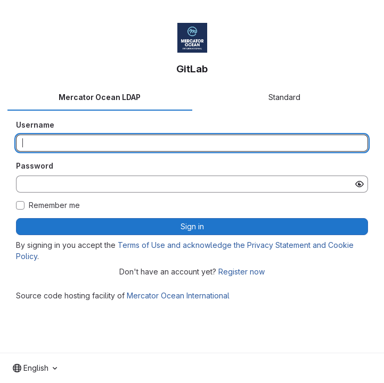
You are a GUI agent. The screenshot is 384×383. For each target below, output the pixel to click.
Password (34, 165)
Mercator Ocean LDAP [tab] (100, 97)
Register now (241, 271)
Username (35, 124)
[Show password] (359, 184)
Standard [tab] (284, 97)
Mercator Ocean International (178, 295)
